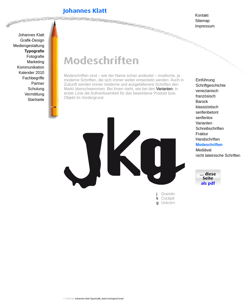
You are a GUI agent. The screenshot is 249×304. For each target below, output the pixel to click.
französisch (206, 96)
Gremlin (168, 194)
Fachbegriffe (33, 78)
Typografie (34, 51)
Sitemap (202, 21)
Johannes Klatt (31, 35)
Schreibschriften (210, 128)
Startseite (36, 99)
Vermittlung (34, 94)
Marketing (35, 62)
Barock (202, 101)
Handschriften (208, 139)
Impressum (205, 26)
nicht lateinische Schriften (218, 155)
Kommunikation (30, 67)
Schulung (36, 89)
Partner (37, 83)
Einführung (205, 80)
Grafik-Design (32, 40)
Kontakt (201, 15)
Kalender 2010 (31, 73)
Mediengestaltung (28, 46)
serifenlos (204, 118)
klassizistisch (207, 107)
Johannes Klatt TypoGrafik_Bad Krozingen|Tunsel (99, 298)
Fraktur (202, 134)
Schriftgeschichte (211, 85)
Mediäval (203, 150)
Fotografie (35, 56)
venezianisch (207, 91)
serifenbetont (207, 112)
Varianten (204, 123)
